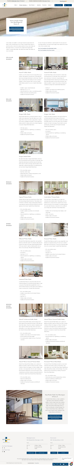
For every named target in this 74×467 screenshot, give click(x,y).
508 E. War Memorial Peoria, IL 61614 (57, 440)
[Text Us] (57, 464)
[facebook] (2, 448)
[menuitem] (16, 5)
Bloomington (15, 0)
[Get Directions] (60, 464)
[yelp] (4, 448)
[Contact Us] (63, 464)
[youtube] (4, 451)
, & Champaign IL (22, 0)
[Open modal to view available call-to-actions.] (66, 464)
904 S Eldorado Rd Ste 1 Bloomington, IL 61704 (35, 440)
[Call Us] (54, 464)
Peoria (18, 0)
